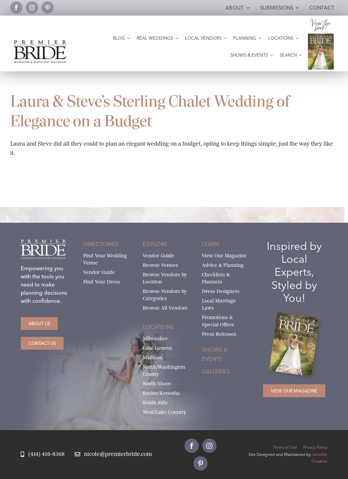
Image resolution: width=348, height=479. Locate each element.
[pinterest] (47, 7)
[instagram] (32, 7)
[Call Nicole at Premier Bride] (42, 454)
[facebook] (16, 7)
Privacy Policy (315, 447)
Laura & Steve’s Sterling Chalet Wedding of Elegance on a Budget (150, 111)
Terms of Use (285, 447)
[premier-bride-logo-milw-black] (40, 43)
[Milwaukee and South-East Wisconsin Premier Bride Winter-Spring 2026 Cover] (321, 36)
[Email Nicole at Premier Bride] (113, 454)
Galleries (216, 371)
